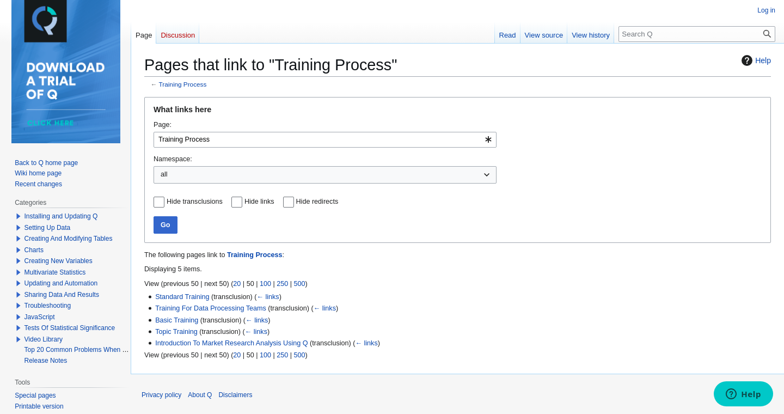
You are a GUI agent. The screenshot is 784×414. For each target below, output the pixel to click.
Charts (34, 250)
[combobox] (325, 140)
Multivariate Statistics (55, 272)
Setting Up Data (47, 228)
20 (237, 284)
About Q (200, 395)
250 (282, 284)
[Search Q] (696, 34)
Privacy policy (161, 395)
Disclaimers (235, 395)
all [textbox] (164, 174)
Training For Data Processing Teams (210, 308)
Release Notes (46, 360)
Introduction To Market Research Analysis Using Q (231, 343)
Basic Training (176, 320)
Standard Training (182, 297)
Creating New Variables (58, 261)
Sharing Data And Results (61, 295)
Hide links (259, 201)
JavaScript (39, 317)
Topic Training (176, 332)
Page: (162, 125)
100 (265, 284)
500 (299, 284)
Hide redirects (317, 201)
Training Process (183, 84)
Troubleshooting (47, 305)
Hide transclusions (195, 201)
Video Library (43, 339)
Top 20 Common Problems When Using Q (85, 350)
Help (755, 60)
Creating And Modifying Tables (68, 238)
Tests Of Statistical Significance (69, 328)
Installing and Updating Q (61, 216)
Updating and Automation (61, 283)
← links (267, 297)
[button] (18, 216)
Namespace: (173, 159)
